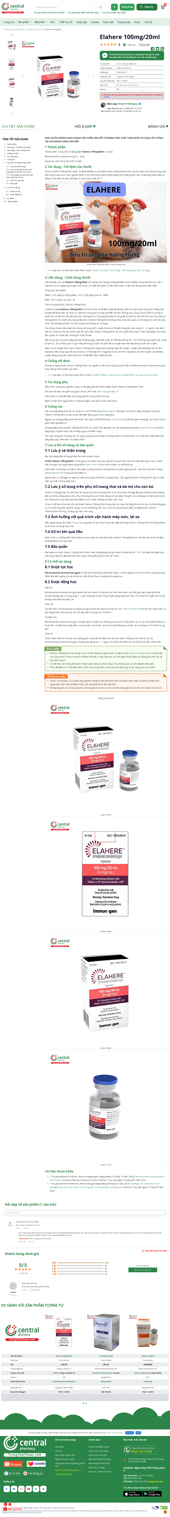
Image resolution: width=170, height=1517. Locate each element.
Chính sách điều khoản (98, 1446)
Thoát (138, 1433)
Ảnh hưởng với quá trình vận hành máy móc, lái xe (19, 176)
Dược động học (16, 194)
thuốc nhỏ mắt (93, 464)
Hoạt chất (108, 22)
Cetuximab (147, 1381)
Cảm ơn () (35, 1290)
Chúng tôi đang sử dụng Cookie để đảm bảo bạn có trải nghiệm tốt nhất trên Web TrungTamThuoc (75, 1432)
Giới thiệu (59, 1446)
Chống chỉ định (13, 153)
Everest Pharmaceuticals (103, 1373)
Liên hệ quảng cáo (63, 1474)
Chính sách (94, 1440)
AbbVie (119, 64)
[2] (118, 391)
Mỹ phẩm (39, 22)
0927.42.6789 (141, 1451)
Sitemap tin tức (104, 1471)
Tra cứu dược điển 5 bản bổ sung (83, 12)
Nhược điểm (13, 201)
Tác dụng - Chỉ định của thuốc (19, 147)
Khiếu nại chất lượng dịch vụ (68, 1470)
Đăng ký (149, 6)
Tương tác (11, 159)
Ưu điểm (10, 198)
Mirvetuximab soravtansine (127, 85)
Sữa (52, 22)
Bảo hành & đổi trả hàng (99, 1459)
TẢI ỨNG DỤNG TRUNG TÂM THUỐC (140, 1488)
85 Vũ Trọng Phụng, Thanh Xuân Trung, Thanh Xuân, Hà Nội (145, 1460)
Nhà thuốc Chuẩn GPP (65, 1455)
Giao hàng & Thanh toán (99, 1463)
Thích (18, 1228)
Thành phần (12, 144)
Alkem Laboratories (142, 1373)
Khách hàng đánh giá (22, 1253)
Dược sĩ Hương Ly (128, 103)
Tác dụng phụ (12, 156)
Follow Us (9, 1481)
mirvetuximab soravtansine (64, 1381)
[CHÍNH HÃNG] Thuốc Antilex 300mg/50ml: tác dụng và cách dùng (125, 375)
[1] (102, 178)
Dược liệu (82, 22)
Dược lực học (15, 191)
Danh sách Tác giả (96, 1467)
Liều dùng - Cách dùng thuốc (18, 150)
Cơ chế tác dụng (13, 187)
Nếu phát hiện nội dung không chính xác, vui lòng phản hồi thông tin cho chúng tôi (133, 96)
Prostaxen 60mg (106, 1356)
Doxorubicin (146, 427)
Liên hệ (148, 22)
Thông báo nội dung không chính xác (70, 1464)
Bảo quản (14, 183)
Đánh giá (158, 126)
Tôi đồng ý (129, 1433)
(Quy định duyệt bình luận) (156, 1251)
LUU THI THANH (138, 1475)
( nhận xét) (23, 1273)
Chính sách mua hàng (98, 1451)
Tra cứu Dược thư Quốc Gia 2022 (49, 12)
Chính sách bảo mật (114, 1433)
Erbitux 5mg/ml (148, 1356)
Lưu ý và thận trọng (18, 166)
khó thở (59, 472)
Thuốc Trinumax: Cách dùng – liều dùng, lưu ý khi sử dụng (121, 270)
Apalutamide (106, 1381)
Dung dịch (77, 151)
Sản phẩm (23, 22)
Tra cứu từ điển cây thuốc (114, 12)
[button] (83, 1403)
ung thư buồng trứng (139, 653)
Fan (12, 1473)
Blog (136, 22)
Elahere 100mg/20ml (64, 1356)
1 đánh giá (131, 45)
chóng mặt (76, 522)
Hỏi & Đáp (85, 126)
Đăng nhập (127, 6)
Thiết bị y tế (65, 22)
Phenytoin (117, 419)
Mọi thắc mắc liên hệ (134, 1440)
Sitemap (92, 1471)
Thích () (21, 1242)
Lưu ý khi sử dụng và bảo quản (19, 162)
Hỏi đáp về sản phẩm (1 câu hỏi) (30, 1204)
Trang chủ (9, 22)
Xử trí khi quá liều (17, 180)
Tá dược (95, 22)
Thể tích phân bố (131, 608)
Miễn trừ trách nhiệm (65, 1459)
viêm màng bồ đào (106, 391)
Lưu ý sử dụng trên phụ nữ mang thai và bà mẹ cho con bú (19, 170)
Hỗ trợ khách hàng (65, 1440)
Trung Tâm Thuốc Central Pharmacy (58, 1508)
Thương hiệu (124, 22)
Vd (142, 608)
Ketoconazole (108, 411)
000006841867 (132, 1478)
